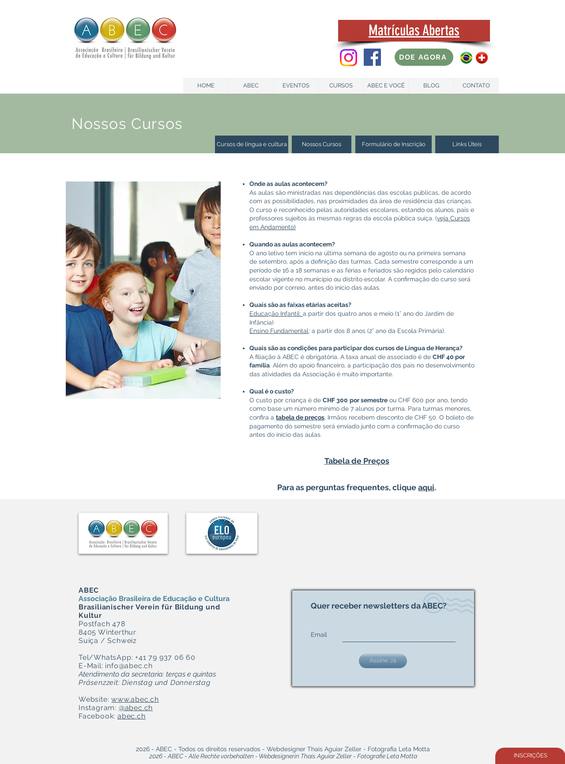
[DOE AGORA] (424, 57)
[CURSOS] (341, 86)
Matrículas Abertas (414, 30)
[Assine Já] (383, 661)
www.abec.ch (135, 699)
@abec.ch (136, 707)
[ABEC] (251, 86)
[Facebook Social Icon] (372, 57)
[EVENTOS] (296, 86)
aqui (426, 487)
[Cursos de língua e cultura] (251, 144)
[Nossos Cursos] (321, 144)
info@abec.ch (129, 666)
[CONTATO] (476, 86)
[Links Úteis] (467, 144)
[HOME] (206, 86)
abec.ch (131, 716)
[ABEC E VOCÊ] (386, 86)
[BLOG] (431, 86)
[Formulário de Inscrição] (393, 144)
